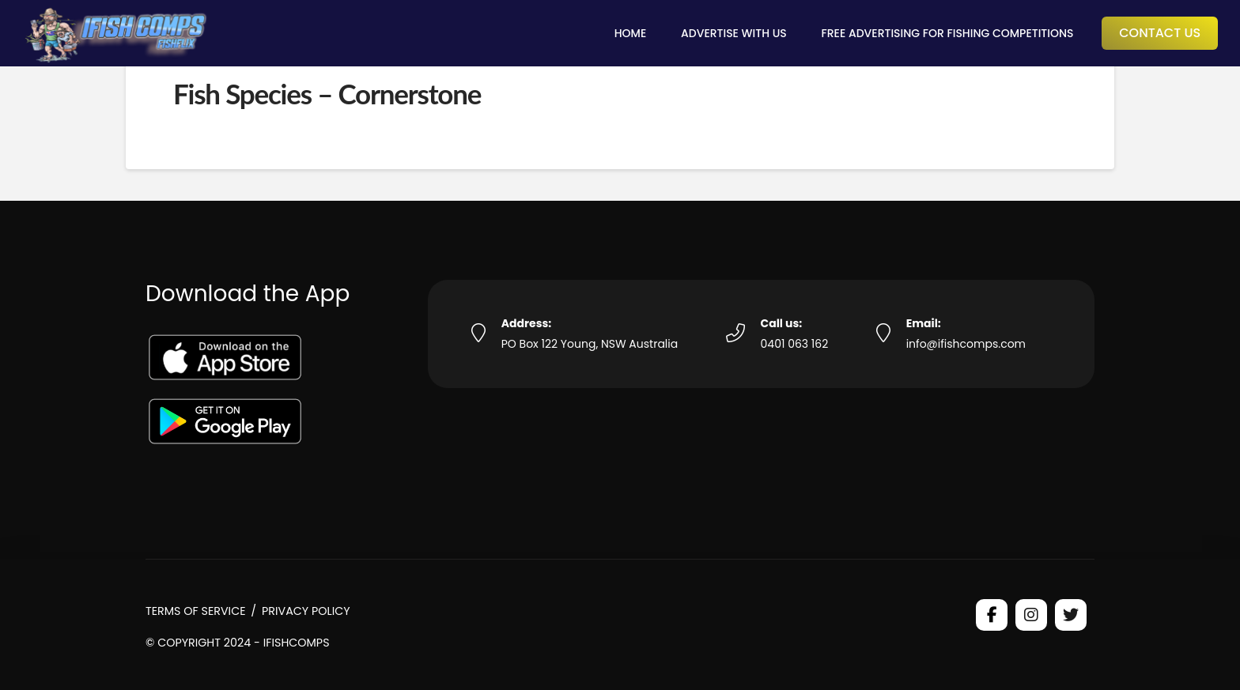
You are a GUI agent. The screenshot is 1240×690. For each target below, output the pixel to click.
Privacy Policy (306, 611)
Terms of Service (196, 611)
